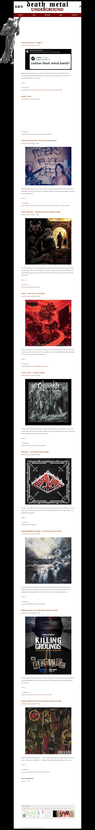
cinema (26, 694)
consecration (27, 445)
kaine (33, 366)
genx (25, 134)
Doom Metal (42, 445)
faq (34, 15)
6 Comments (24, 601)
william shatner (65, 205)
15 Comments (25, 364)
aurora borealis (28, 287)
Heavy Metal (27, 366)
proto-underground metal (31, 772)
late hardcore (47, 90)
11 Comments (25, 132)
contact (74, 15)
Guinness (40, 90)
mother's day (31, 134)
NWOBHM (38, 366)
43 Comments (25, 443)
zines (61, 15)
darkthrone (34, 90)
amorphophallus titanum (31, 604)
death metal (36, 287)
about (20, 15)
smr (60, 205)
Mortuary (34, 524)
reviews (47, 15)
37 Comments (25, 769)
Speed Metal (48, 134)
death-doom (35, 445)
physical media (50, 205)
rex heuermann (41, 694)
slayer (40, 772)
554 (29, 781)
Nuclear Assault (39, 134)
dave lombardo (34, 205)
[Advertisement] (49, 28)
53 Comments (25, 203)
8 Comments (24, 522)
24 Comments (25, 87)
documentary (32, 694)
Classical (26, 205)
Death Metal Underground (39, 827)
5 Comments (24, 284)
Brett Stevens (26, 45)
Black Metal (27, 90)
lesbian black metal (57, 90)
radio (56, 205)
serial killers (49, 694)
